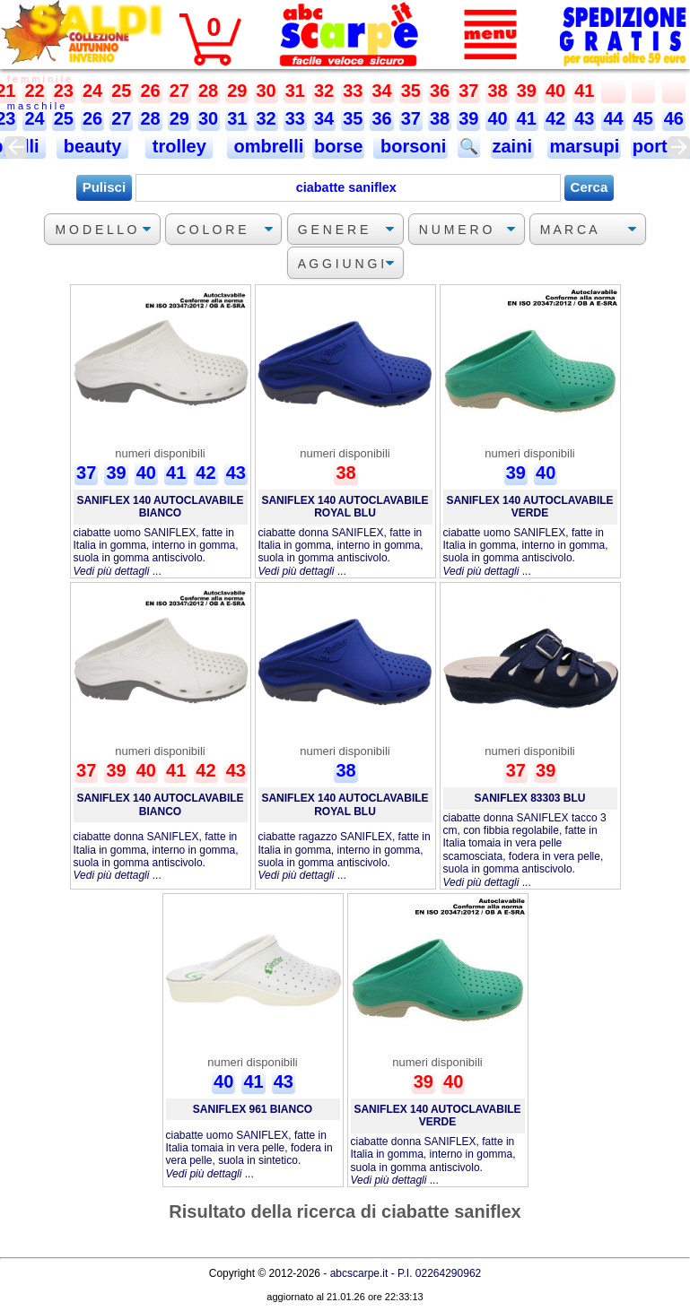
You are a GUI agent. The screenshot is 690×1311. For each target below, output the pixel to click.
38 (497, 90)
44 (613, 118)
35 (411, 90)
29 (237, 90)
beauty (92, 146)
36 (440, 90)
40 (555, 90)
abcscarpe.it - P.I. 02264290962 (406, 1273)
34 (381, 90)
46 (674, 118)
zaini (512, 146)
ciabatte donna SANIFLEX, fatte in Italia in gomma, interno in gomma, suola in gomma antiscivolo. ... (341, 551)
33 (352, 90)
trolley (179, 146)
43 (584, 118)
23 (64, 90)
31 (295, 90)
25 (121, 90)
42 (555, 118)
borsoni (410, 146)
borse (338, 146)
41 (584, 90)
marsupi (584, 146)
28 (208, 90)
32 (324, 90)
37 (468, 90)
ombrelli (266, 146)
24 (92, 90)
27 (179, 90)
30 (265, 90)
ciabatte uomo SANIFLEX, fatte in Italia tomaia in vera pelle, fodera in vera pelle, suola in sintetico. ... (249, 1154)
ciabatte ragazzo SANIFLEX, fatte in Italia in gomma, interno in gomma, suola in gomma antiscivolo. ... (344, 855)
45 (643, 118)
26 (150, 90)
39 (527, 90)
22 (34, 90)
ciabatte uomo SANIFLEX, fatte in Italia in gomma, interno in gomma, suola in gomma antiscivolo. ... (156, 551)
